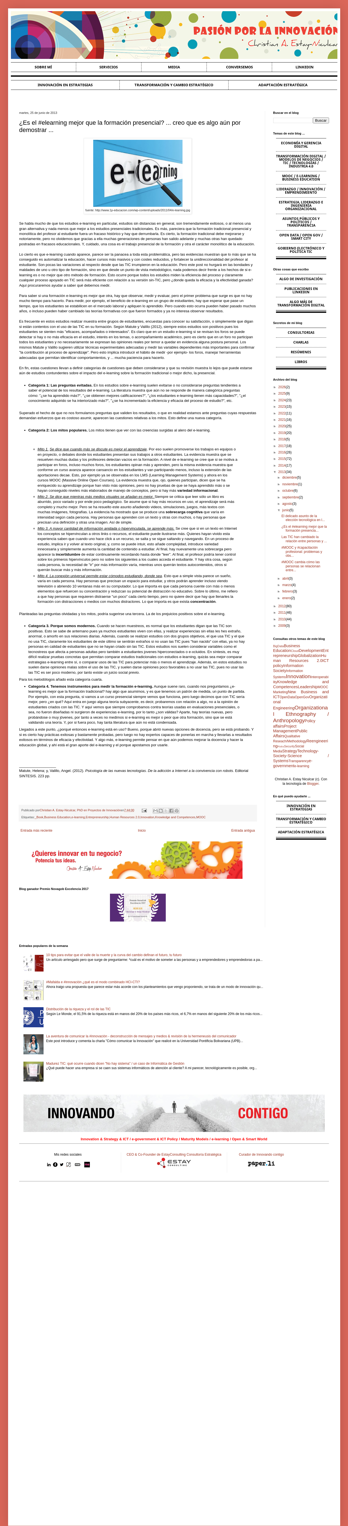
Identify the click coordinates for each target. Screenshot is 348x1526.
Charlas (301, 342)
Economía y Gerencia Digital (301, 145)
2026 (282, 387)
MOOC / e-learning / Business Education (301, 178)
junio (285, 510)
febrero (287, 591)
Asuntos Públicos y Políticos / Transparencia (301, 222)
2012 (282, 606)
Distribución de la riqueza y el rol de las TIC (78, 1009)
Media (174, 66)
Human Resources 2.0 (125, 817)
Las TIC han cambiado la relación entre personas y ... (304, 539)
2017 (282, 446)
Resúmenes (301, 352)
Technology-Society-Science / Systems (301, 756)
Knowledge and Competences (175, 817)
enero (286, 598)
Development (311, 650)
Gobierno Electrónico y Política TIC (301, 250)
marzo (286, 585)
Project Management (285, 728)
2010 (282, 619)
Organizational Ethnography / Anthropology (301, 714)
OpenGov (302, 697)
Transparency (299, 761)
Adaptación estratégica (283, 84)
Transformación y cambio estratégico (174, 84)
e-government (293, 763)
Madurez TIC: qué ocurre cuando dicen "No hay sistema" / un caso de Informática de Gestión (115, 1064)
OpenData (287, 697)
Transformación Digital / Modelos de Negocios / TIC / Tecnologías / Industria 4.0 (301, 161)
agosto (287, 504)
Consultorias (301, 332)
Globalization (309, 655)
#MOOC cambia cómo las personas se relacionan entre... (300, 566)
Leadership (308, 687)
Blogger (313, 784)
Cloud (295, 650)
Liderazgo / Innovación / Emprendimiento (301, 191)
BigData (278, 646)
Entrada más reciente (36, 830)
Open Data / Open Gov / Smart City (301, 237)
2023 (282, 407)
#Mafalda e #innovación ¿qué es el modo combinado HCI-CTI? (93, 982)
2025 (282, 393)
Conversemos (239, 66)
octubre (287, 491)
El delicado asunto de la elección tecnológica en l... (303, 518)
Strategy (289, 751)
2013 (282, 472)
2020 (282, 426)
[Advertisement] (174, 1229)
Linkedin (305, 66)
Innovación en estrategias (65, 84)
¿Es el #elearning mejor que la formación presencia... (304, 528)
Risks (281, 746)
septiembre (290, 497)
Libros (301, 361)
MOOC (201, 817)
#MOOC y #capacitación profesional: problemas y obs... (301, 552)
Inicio (142, 830)
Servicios (108, 66)
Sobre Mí (43, 66)
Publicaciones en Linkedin (301, 290)
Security (289, 746)
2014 (282, 465)
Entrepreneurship (97, 817)
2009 (282, 626)
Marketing (280, 692)
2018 (282, 439)
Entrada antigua (243, 830)
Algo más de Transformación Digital (301, 303)
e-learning (78, 817)
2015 (282, 459)
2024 (282, 400)
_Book (39, 817)
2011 (282, 613)
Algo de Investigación (301, 279)
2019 (282, 433)
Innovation (147, 817)
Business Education (57, 817)
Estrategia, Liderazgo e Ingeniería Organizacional (301, 205)
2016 (282, 452)
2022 (282, 413)
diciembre (289, 477)
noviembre (290, 484)
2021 (282, 420)
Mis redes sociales (68, 1155)
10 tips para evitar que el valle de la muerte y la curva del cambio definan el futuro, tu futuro (114, 955)
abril (285, 578)
